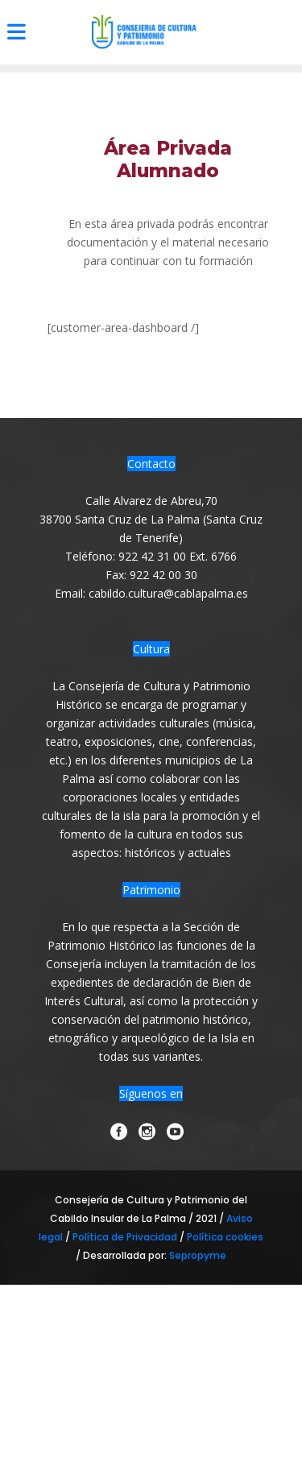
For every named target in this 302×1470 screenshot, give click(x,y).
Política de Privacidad (126, 1237)
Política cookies (225, 1237)
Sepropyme (197, 1255)
